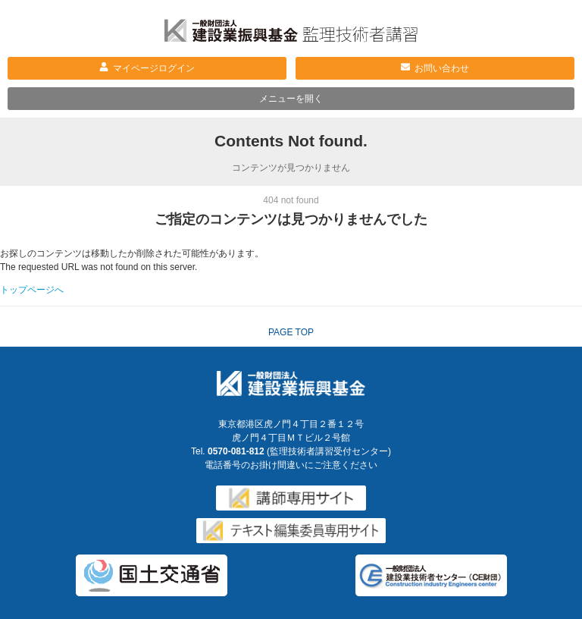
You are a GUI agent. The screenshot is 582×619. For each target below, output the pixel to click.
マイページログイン (154, 68)
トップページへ (32, 289)
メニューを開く (291, 98)
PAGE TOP (291, 332)
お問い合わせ (442, 68)
